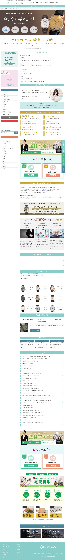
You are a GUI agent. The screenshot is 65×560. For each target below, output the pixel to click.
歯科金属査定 (5, 109)
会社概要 (54, 6)
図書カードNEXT (6, 163)
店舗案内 (35, 6)
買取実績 (30, 6)
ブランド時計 (38, 330)
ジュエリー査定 (5, 94)
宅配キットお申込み (6, 111)
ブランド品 (5, 151)
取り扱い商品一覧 (12, 6)
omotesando (45, 152)
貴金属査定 (19, 549)
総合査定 (18, 544)
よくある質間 (42, 6)
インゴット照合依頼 (6, 99)
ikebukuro (51, 152)
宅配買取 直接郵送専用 (7, 112)
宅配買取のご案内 (5, 552)
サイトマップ (19, 557)
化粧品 (4, 161)
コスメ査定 (5, 104)
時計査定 (18, 552)
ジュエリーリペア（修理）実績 (8, 148)
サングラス (4, 143)
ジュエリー (4, 146)
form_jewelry (31, 152)
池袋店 (22, 76)
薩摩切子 (4, 166)
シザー (4, 145)
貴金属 (4, 168)
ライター (4, 156)
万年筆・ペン (5, 158)
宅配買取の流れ (4, 554)
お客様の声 (3, 549)
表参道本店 (23, 71)
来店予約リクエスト (6, 114)
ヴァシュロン (32, 330)
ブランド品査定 (5, 101)
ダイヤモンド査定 (6, 96)
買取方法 (48, 6)
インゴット (5, 140)
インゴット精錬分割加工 (7, 141)
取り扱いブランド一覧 (22, 6)
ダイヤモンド (5, 150)
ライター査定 (5, 106)
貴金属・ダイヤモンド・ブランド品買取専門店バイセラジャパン (48, 553)
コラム (3, 557)
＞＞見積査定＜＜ (43, 190)
